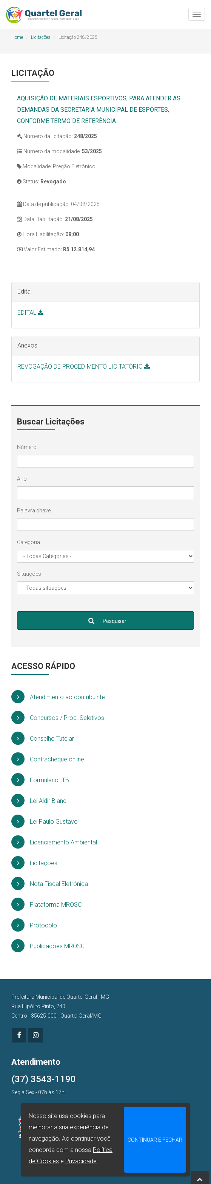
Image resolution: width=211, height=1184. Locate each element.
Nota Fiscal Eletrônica (49, 883)
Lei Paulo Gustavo (44, 821)
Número (27, 447)
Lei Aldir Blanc (38, 800)
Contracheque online (47, 759)
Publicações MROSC (48, 945)
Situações (29, 574)
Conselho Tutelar (42, 738)
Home (17, 37)
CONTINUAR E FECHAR (155, 1140)
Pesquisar (105, 620)
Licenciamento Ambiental (54, 842)
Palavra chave (34, 510)
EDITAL (30, 312)
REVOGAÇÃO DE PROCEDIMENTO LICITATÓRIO (83, 366)
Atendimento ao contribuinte (58, 696)
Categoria (28, 542)
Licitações (41, 37)
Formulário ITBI (41, 779)
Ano (22, 479)
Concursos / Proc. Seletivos (57, 717)
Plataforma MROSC (46, 904)
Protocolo (34, 925)
